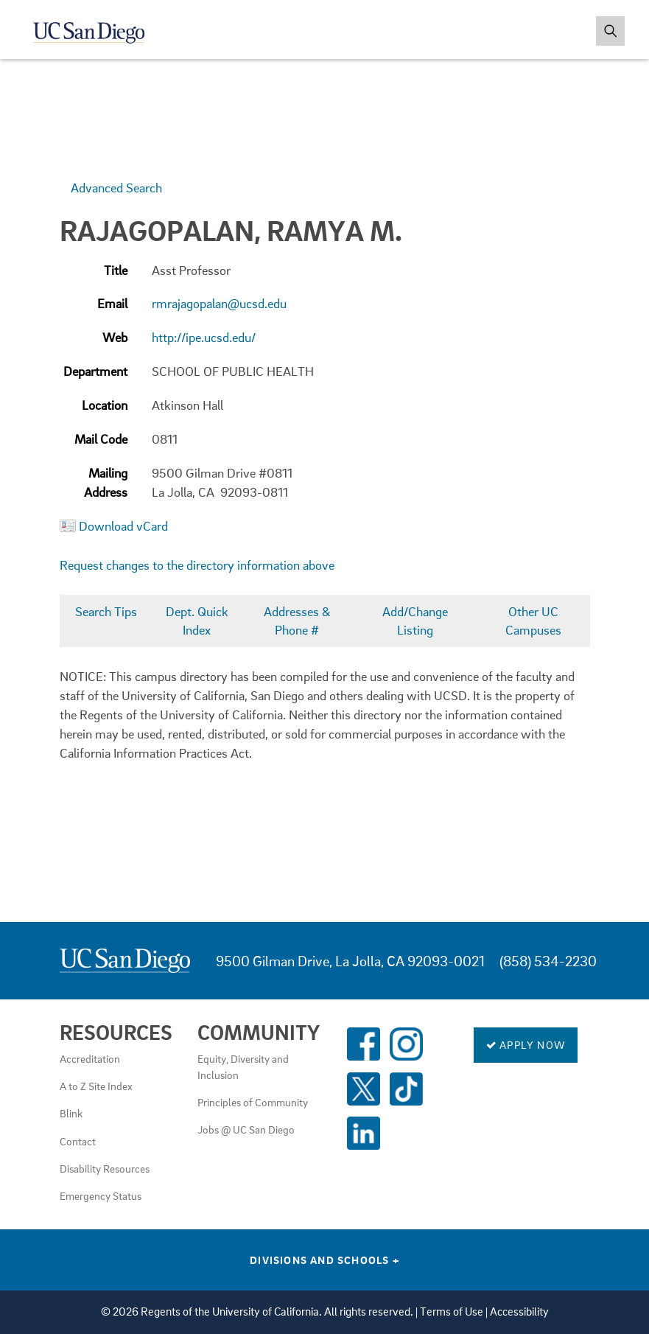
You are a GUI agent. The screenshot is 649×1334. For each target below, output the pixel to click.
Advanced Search (116, 187)
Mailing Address (105, 482)
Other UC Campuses (533, 621)
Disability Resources (105, 1168)
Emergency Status (100, 1195)
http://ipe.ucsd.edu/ (204, 337)
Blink (71, 1113)
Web (114, 337)
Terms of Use (451, 1312)
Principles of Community (252, 1101)
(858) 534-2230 (548, 960)
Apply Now (525, 1044)
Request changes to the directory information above (197, 565)
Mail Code (100, 439)
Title (115, 270)
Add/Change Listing (415, 621)
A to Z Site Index (96, 1085)
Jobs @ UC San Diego (246, 1129)
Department (95, 371)
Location (104, 405)
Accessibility (519, 1312)
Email (112, 303)
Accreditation (90, 1058)
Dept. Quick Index (197, 621)
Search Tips (106, 611)
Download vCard (123, 526)
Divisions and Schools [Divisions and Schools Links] (324, 1259)
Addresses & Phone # (297, 621)
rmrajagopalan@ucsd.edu (219, 303)
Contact (78, 1141)
